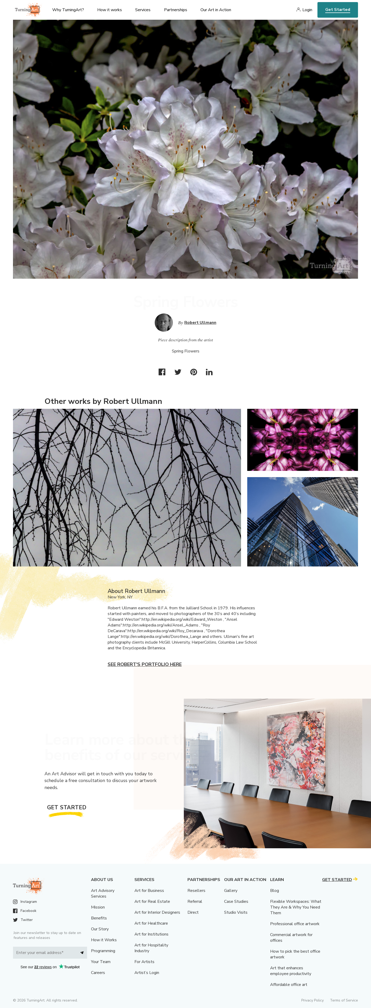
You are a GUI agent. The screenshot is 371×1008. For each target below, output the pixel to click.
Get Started (337, 9)
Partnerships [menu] (175, 10)
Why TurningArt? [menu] (68, 10)
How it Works (104, 940)
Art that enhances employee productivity (290, 971)
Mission (98, 907)
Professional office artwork (295, 924)
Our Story (100, 929)
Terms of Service (344, 1000)
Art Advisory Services (102, 893)
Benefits (99, 918)
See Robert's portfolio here (145, 664)
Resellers (196, 890)
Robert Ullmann (200, 322)
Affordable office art (288, 984)
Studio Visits (236, 912)
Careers (98, 973)
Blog (274, 890)
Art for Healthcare (151, 923)
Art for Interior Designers (157, 912)
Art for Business (149, 890)
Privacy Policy (312, 1000)
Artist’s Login (146, 973)
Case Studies (236, 901)
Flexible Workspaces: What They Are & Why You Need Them (295, 907)
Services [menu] (143, 10)
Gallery (230, 890)
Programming (103, 951)
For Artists (144, 962)
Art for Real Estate (152, 901)
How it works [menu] (109, 10)
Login (307, 10)
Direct (193, 912)
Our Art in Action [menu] (215, 10)
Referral (194, 901)
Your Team (100, 962)
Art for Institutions (151, 934)
